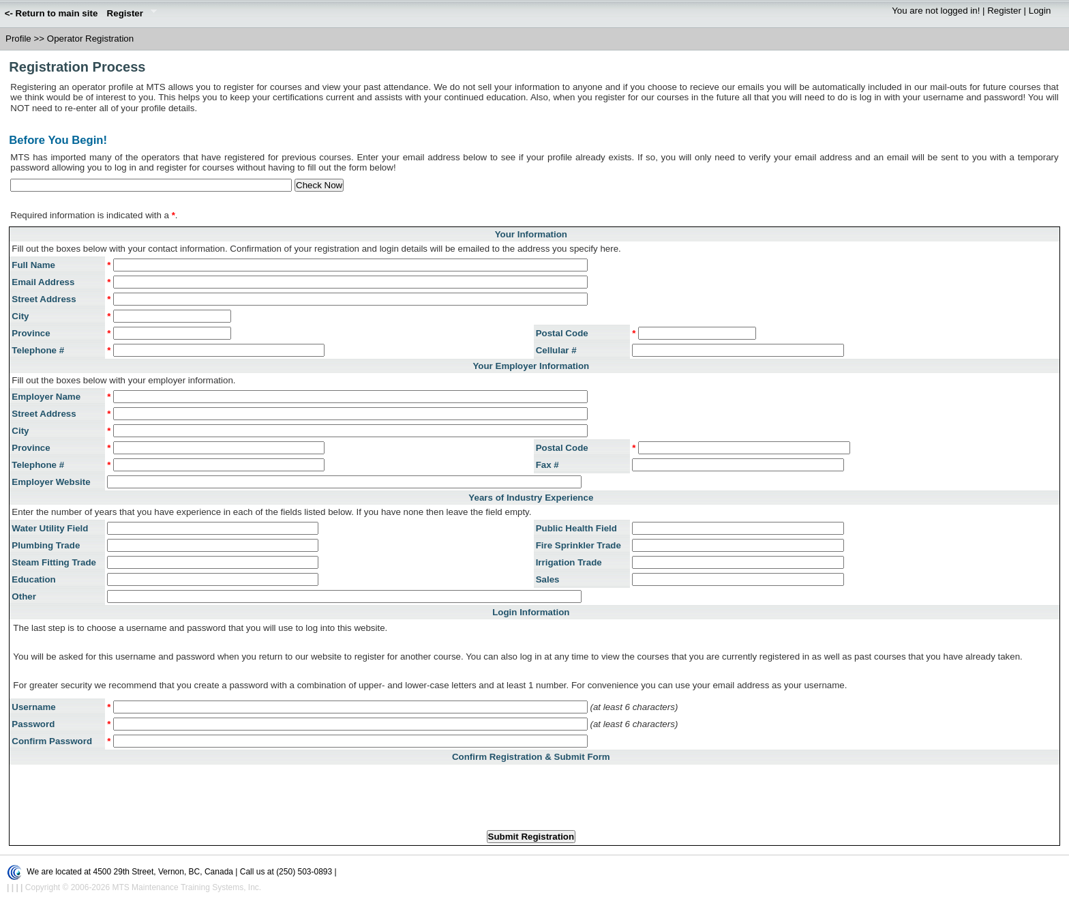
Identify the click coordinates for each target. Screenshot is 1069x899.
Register (129, 14)
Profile (18, 38)
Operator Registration (90, 38)
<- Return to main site (51, 13)
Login (1040, 10)
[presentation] (531, 793)
